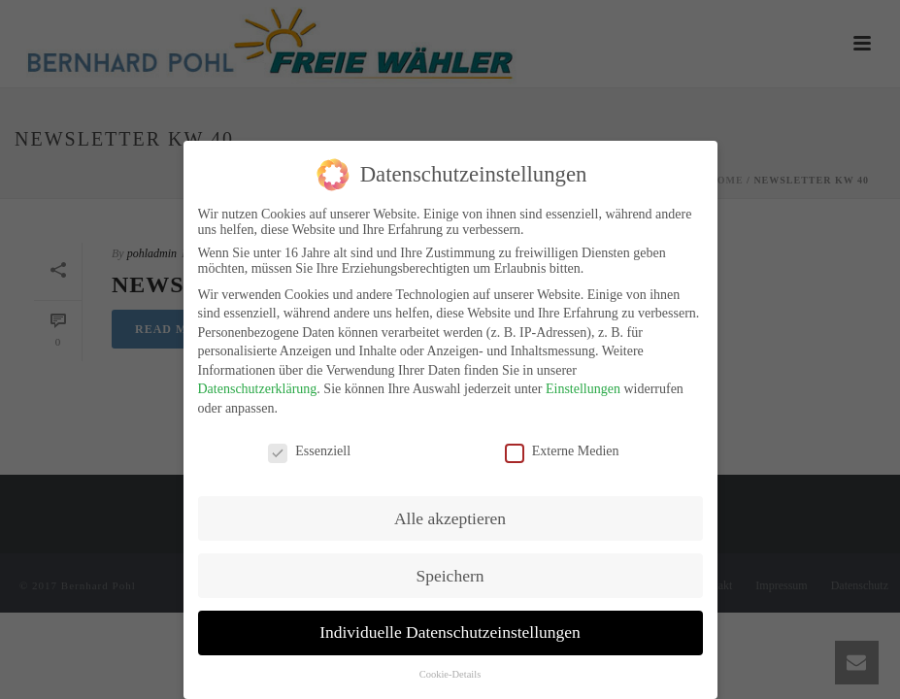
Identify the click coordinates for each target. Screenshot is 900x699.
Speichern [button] (450, 570)
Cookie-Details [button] (450, 668)
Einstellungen (583, 384)
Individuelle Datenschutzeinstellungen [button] (450, 627)
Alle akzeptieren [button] (450, 512)
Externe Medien (562, 445)
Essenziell (309, 445)
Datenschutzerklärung (257, 384)
